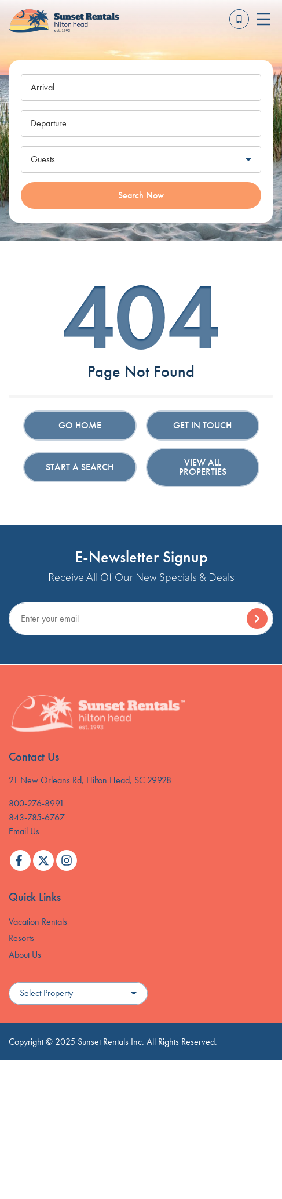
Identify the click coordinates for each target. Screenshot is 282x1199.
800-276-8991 (36, 803)
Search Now (141, 195)
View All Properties (202, 467)
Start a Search (79, 467)
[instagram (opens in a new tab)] (66, 860)
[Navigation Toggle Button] (263, 19)
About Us (25, 954)
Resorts (21, 937)
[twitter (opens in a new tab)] (43, 860)
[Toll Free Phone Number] (239, 19)
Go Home (79, 425)
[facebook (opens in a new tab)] (20, 860)
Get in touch (202, 425)
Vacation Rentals (38, 921)
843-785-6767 (37, 817)
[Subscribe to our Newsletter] (141, 618)
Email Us (24, 831)
